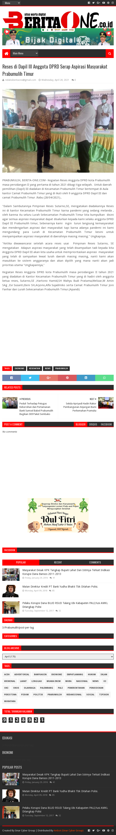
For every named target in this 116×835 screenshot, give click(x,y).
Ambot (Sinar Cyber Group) (69, 830)
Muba (68, 681)
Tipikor (104, 694)
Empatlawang (75, 674)
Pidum (25, 694)
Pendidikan (96, 688)
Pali (60, 688)
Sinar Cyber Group (25, 830)
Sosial (90, 694)
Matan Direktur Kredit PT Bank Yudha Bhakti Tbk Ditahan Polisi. (60, 586)
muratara (9, 701)
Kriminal (9, 681)
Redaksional (74, 694)
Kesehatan (34, 368)
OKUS (16, 688)
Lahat (23, 681)
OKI (6, 688)
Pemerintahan (76, 688)
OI (104, 681)
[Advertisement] (58, 335)
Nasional (82, 681)
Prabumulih (61, 368)
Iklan (104, 674)
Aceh (7, 674)
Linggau (37, 681)
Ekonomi (19, 368)
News (47, 368)
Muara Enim (54, 681)
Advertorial (21, 674)
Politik (38, 694)
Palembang (46, 688)
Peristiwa (10, 694)
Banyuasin (40, 674)
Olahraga (29, 688)
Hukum (92, 674)
